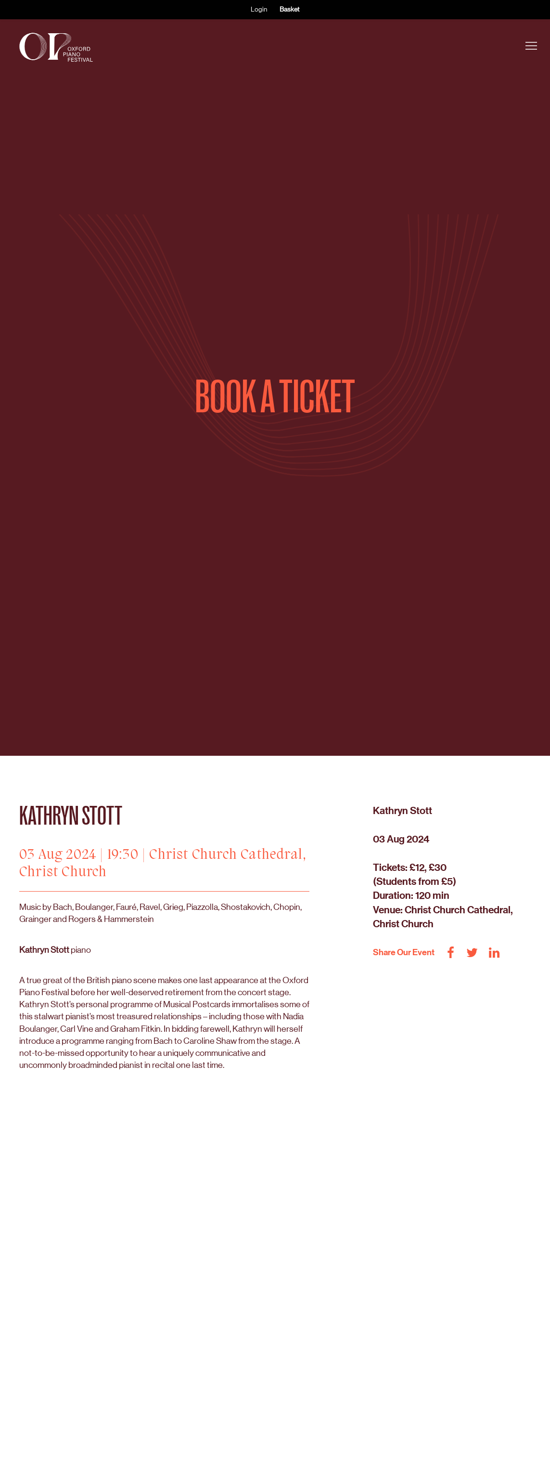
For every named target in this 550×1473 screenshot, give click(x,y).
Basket (289, 9)
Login (259, 9)
